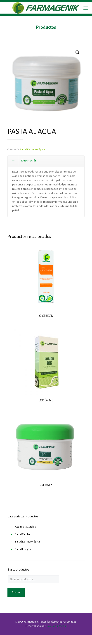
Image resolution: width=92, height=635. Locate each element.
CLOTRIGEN (46, 316)
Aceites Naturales (25, 526)
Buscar (16, 592)
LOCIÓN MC (46, 400)
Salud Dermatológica (32, 149)
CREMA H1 (46, 485)
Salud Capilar (22, 534)
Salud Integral (23, 549)
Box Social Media (56, 626)
